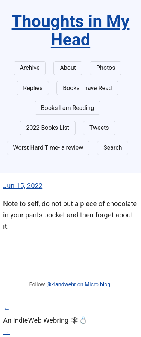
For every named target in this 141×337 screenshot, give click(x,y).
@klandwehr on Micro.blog (78, 284)
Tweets (99, 127)
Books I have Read (87, 88)
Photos (105, 67)
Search (112, 147)
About (68, 67)
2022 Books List (47, 127)
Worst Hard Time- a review (48, 147)
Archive (30, 67)
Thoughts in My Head (71, 30)
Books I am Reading (67, 107)
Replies (32, 88)
